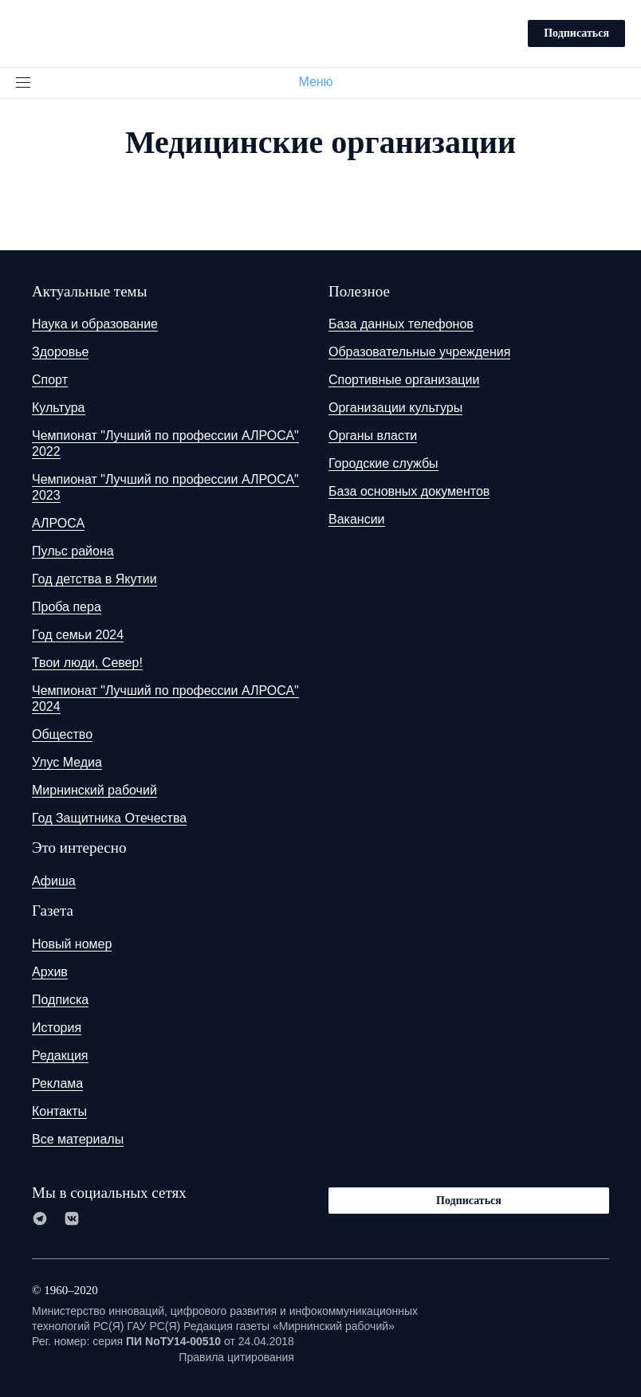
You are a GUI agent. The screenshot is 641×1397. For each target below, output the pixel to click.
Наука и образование (95, 324)
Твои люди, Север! (87, 662)
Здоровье (60, 352)
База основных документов (409, 491)
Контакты (59, 1111)
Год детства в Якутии (94, 579)
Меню (321, 81)
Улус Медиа (67, 762)
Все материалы (78, 1139)
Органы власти (372, 435)
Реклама (57, 1083)
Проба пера (66, 607)
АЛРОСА (58, 523)
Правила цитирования (236, 1357)
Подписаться (576, 33)
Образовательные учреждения (419, 352)
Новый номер (72, 944)
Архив (50, 972)
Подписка (60, 1000)
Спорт (50, 380)
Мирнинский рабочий (94, 790)
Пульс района (73, 551)
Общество (62, 734)
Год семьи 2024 (78, 635)
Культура (58, 407)
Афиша (54, 881)
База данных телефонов (401, 324)
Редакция (60, 1055)
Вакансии (356, 519)
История (56, 1027)
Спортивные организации (403, 380)
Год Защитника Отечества (109, 818)
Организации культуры (395, 407)
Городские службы (383, 463)
